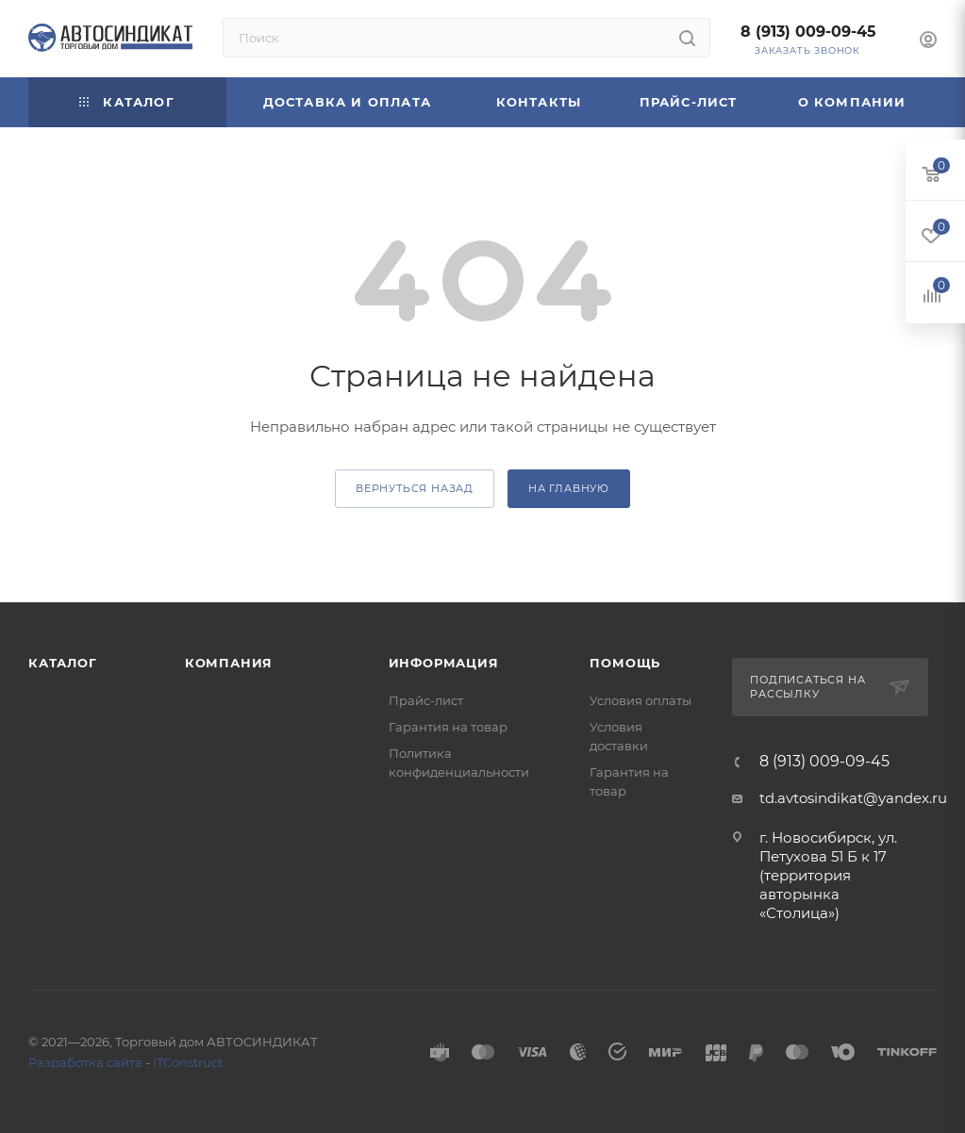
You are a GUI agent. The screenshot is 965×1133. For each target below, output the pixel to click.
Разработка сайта (85, 1062)
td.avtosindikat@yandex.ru (853, 798)
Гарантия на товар (448, 726)
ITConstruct (188, 1062)
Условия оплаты (640, 700)
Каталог (62, 662)
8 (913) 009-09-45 (808, 32)
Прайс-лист (426, 700)
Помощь (625, 662)
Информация (444, 662)
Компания (229, 662)
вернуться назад (415, 488)
